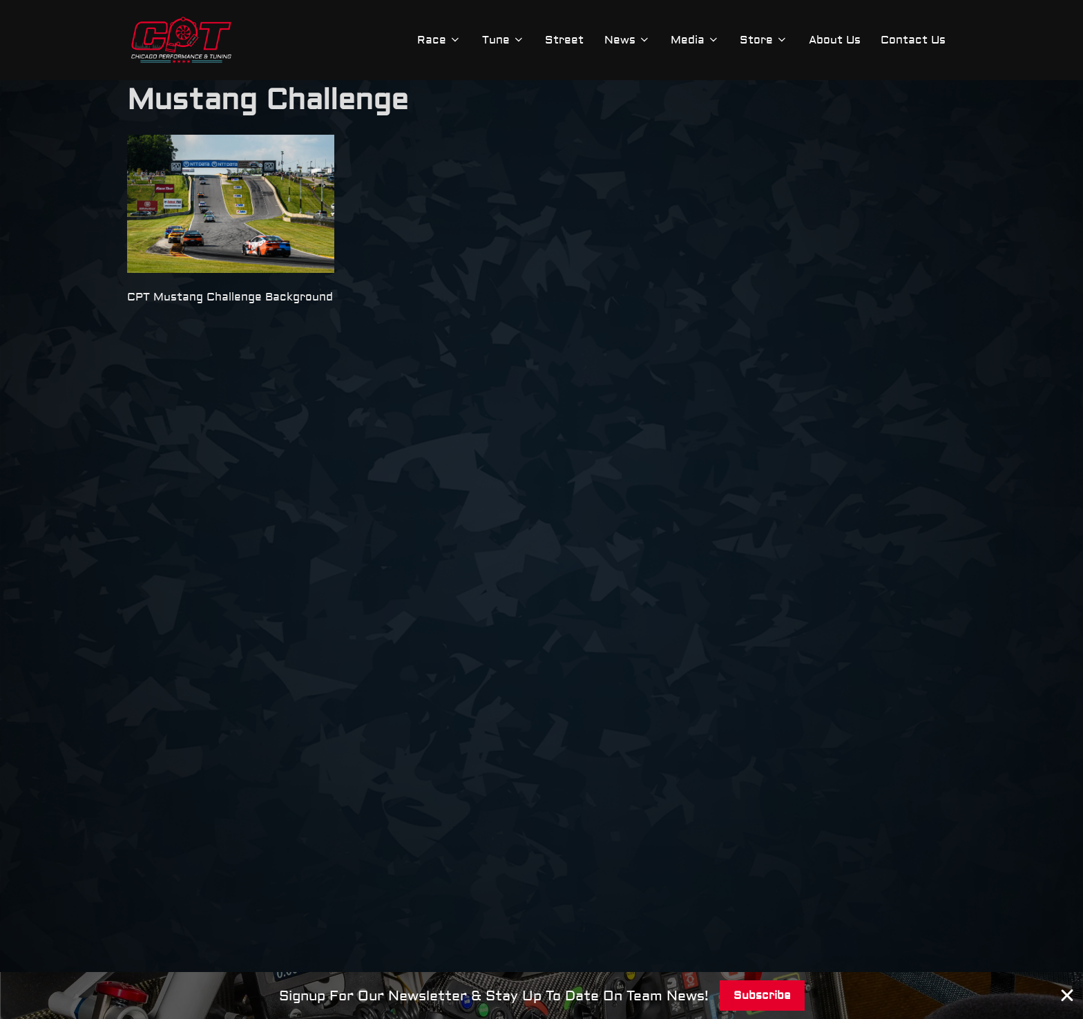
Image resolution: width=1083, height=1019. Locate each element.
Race (436, 40)
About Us (834, 40)
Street (562, 40)
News (625, 40)
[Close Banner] (1067, 995)
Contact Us (913, 40)
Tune (500, 40)
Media (693, 40)
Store (763, 40)
